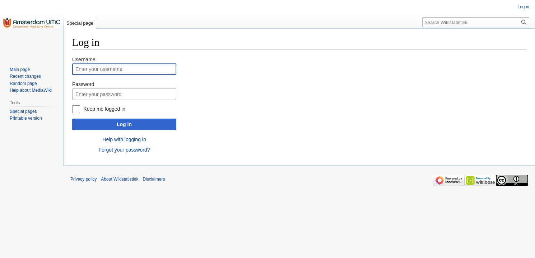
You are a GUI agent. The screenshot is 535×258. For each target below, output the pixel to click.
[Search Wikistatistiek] (475, 22)
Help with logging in (124, 139)
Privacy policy (83, 179)
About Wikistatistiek (119, 179)
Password (83, 84)
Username (84, 59)
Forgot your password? (124, 150)
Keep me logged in (104, 109)
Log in (124, 124)
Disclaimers (154, 179)
